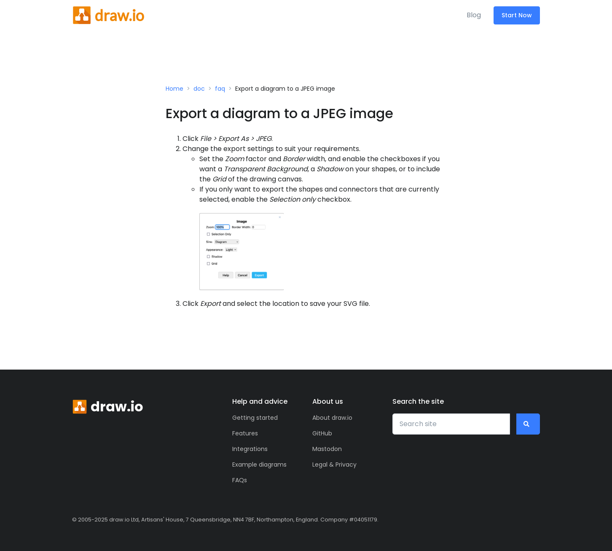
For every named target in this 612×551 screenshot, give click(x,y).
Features (245, 433)
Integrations (250, 449)
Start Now (517, 15)
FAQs (239, 480)
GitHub (322, 433)
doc (199, 88)
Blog (474, 15)
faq (220, 88)
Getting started (255, 417)
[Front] (108, 15)
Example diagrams (259, 464)
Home (174, 88)
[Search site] (451, 424)
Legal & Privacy (334, 464)
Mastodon (327, 449)
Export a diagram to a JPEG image (285, 88)
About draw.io (332, 417)
